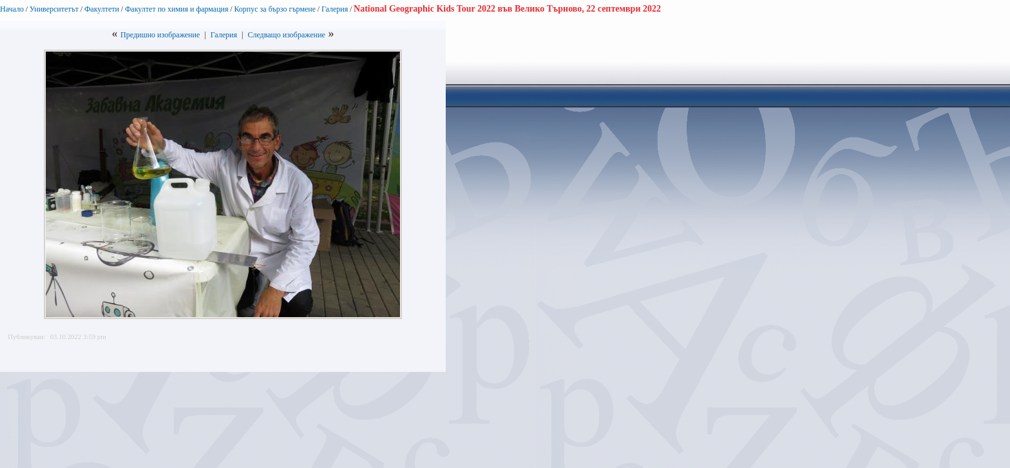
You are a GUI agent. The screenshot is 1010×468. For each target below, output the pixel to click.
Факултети (101, 9)
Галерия (334, 9)
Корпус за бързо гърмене (275, 9)
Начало (12, 9)
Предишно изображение (160, 34)
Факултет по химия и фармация (177, 9)
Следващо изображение (286, 34)
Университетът (54, 9)
